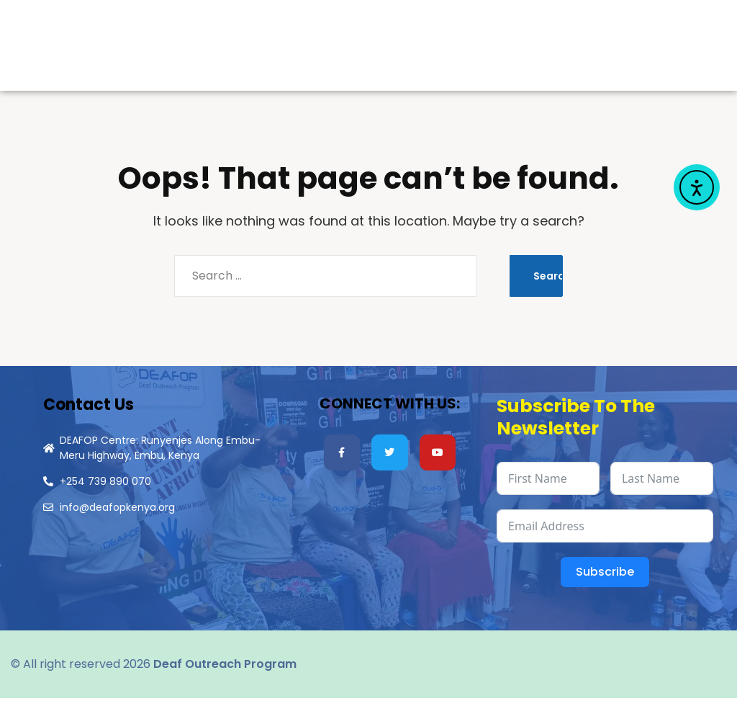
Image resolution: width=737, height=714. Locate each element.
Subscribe (605, 587)
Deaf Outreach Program (225, 679)
